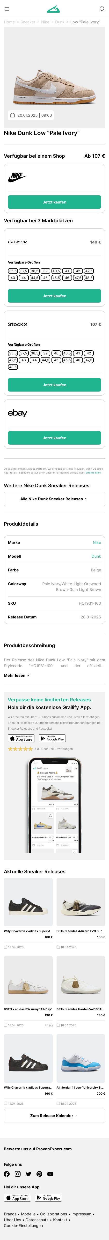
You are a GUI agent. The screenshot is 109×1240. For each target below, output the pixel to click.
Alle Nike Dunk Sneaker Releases (54, 499)
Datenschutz (37, 1219)
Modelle (28, 1214)
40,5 (56, 271)
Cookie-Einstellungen (23, 1225)
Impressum (81, 1214)
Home (9, 22)
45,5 (56, 278)
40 (56, 353)
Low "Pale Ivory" (85, 22)
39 (45, 271)
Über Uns (12, 1219)
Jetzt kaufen (54, 202)
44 (24, 278)
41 (67, 271)
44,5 (34, 278)
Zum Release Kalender (54, 1116)
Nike (45, 22)
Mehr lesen (17, 675)
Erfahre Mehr (93, 472)
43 (13, 278)
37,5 (23, 271)
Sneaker (28, 22)
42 (78, 271)
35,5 (13, 271)
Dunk (60, 22)
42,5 (89, 271)
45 (45, 278)
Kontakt (60, 1219)
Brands (10, 1214)
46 (67, 278)
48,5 (89, 278)
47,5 (78, 278)
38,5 (34, 271)
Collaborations (53, 1214)
